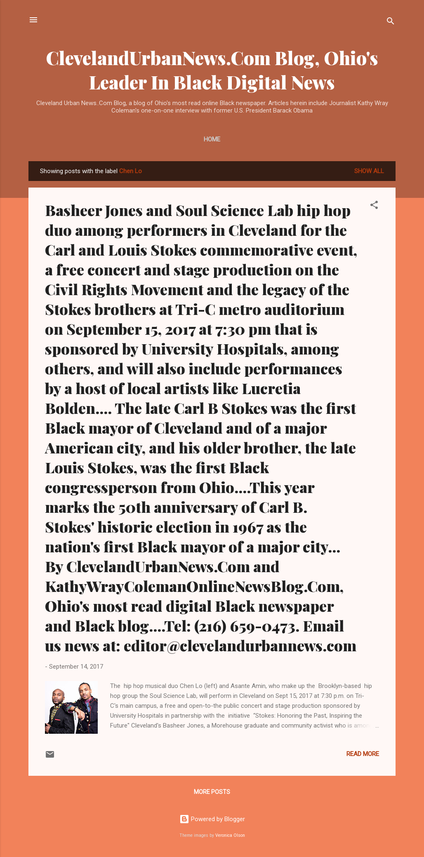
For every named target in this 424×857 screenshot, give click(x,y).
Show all (369, 171)
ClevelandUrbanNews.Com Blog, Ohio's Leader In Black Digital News (212, 69)
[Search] (391, 22)
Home (212, 139)
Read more (362, 754)
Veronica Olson (230, 835)
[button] (374, 206)
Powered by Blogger (212, 819)
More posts (212, 792)
